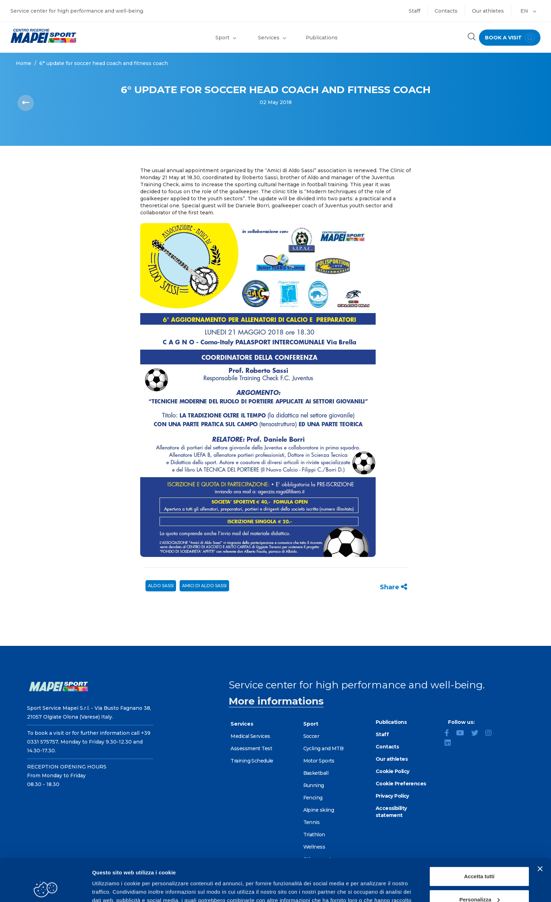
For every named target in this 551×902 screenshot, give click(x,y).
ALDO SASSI (161, 585)
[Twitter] (477, 734)
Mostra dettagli (111, 888)
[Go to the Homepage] (69, 36)
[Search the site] (471, 37)
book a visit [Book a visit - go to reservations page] (509, 37)
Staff (414, 11)
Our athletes (488, 11)
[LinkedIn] (450, 743)
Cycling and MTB (323, 748)
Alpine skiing (318, 810)
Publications (322, 37)
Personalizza (479, 859)
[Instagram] (491, 734)
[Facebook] (450, 734)
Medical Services (250, 736)
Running (313, 785)
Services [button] (272, 37)
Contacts (446, 11)
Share (393, 587)
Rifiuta (479, 882)
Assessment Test (251, 748)
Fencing (313, 797)
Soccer (311, 736)
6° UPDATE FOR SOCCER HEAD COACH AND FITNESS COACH (103, 63)
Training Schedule (252, 761)
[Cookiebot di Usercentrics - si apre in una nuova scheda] (45, 888)
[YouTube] (463, 734)
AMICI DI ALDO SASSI (204, 585)
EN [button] (528, 11)
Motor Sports (319, 761)
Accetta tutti (479, 836)
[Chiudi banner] (540, 828)
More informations (276, 701)
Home (23, 63)
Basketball (315, 773)
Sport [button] (225, 37)
